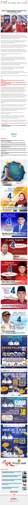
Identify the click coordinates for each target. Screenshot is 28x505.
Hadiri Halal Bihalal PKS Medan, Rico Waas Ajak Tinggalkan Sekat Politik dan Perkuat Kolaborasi (11, 472)
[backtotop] (14, 495)
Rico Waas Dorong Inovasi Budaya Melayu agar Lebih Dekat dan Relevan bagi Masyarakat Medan (12, 480)
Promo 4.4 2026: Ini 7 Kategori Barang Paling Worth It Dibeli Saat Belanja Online (12, 484)
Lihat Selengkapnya (14, 491)
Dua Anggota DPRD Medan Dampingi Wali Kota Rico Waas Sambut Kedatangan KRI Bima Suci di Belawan (11, 476)
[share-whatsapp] (14, 134)
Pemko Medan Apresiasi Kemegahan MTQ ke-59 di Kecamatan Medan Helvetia (10, 488)
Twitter (17, 499)
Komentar (14, 136)
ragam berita (3, 129)
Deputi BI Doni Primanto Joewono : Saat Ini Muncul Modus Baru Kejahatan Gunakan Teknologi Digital (13, 126)
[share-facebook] (12, 134)
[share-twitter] (13, 134)
